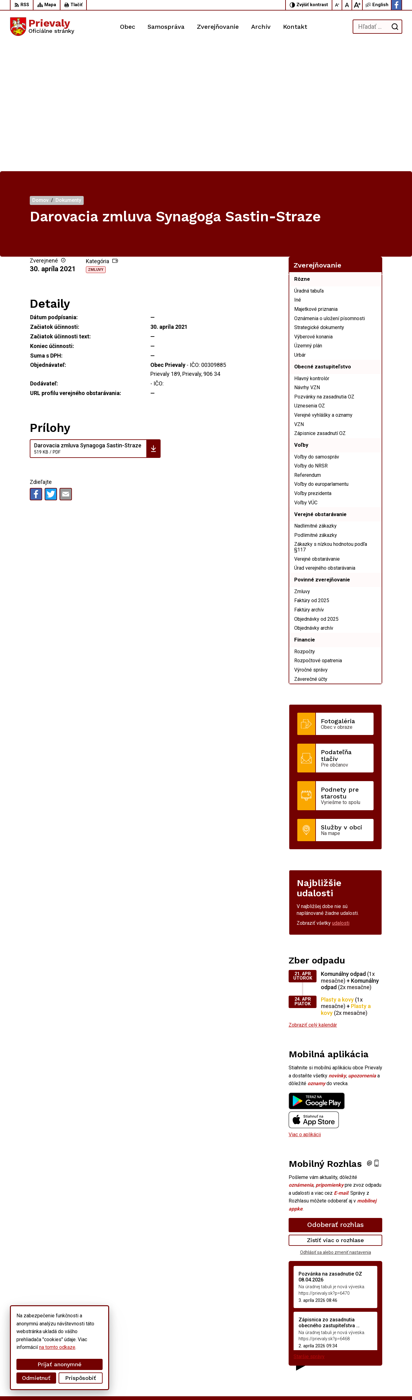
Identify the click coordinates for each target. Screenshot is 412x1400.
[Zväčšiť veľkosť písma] (357, 5)
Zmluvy (96, 142)
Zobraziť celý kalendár (313, 897)
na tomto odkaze (57, 1347)
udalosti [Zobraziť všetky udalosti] (340, 795)
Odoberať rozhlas (335, 1097)
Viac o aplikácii (305, 1007)
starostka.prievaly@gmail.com (369, 1354)
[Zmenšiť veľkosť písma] (337, 5)
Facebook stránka (356, 1361)
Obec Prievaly (172, 1383)
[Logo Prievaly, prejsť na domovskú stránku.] (42, 26)
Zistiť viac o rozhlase (335, 1112)
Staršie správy (309, 1229)
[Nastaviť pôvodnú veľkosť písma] (347, 5)
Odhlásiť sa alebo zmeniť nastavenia (335, 1124)
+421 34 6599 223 (357, 1347)
